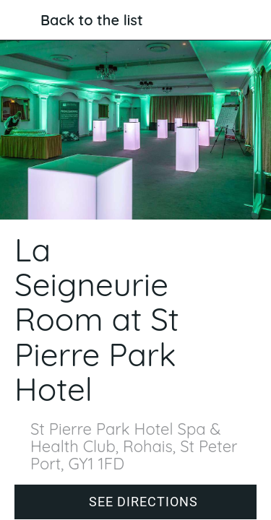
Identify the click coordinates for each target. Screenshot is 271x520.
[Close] (20, 20)
